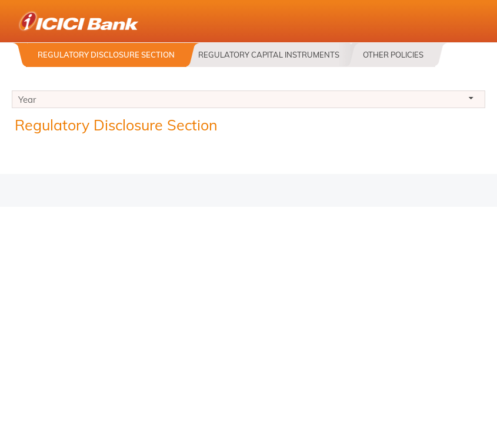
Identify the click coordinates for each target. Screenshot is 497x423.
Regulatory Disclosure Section (106, 54)
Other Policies (393, 54)
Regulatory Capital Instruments (268, 54)
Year (248, 101)
